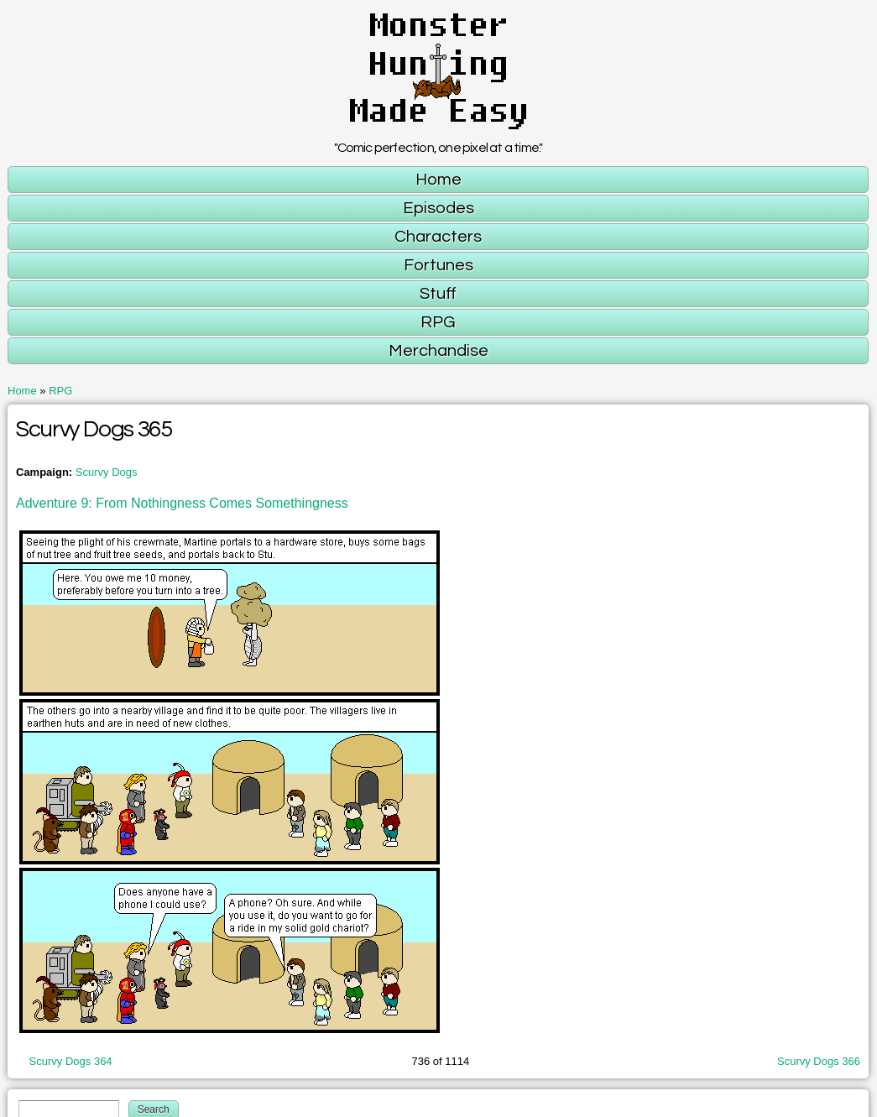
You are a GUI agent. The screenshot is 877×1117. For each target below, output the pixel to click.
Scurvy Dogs (107, 472)
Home (22, 390)
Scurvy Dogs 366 (818, 1061)
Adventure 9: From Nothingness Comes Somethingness (182, 503)
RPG (60, 390)
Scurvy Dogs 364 (70, 1061)
